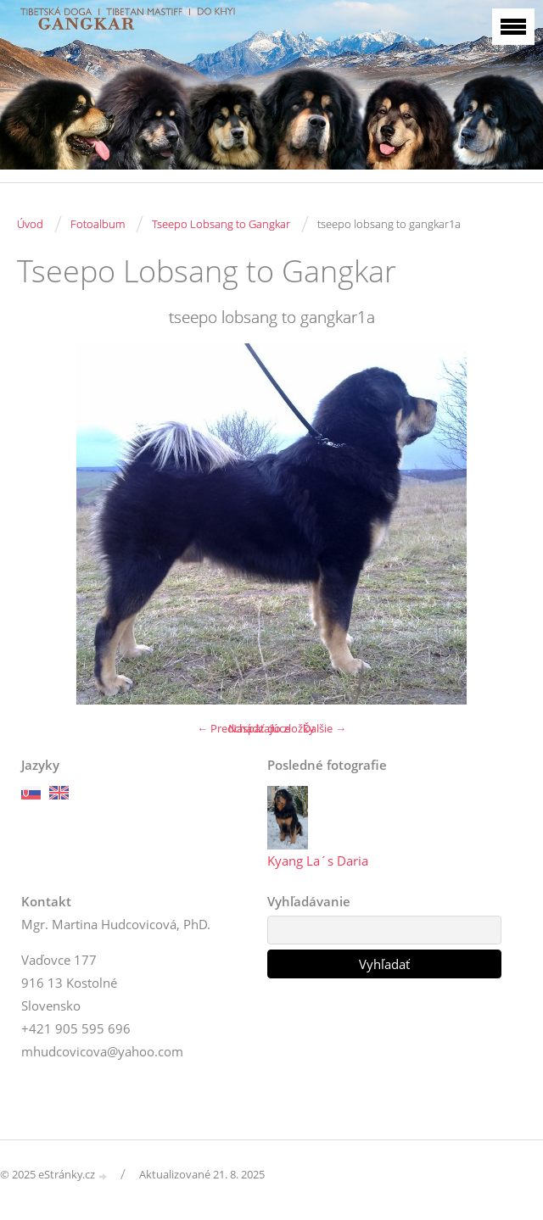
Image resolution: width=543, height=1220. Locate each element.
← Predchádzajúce (243, 728)
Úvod (30, 223)
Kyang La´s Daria (317, 860)
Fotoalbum (97, 223)
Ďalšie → (324, 728)
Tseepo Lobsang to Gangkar (221, 223)
